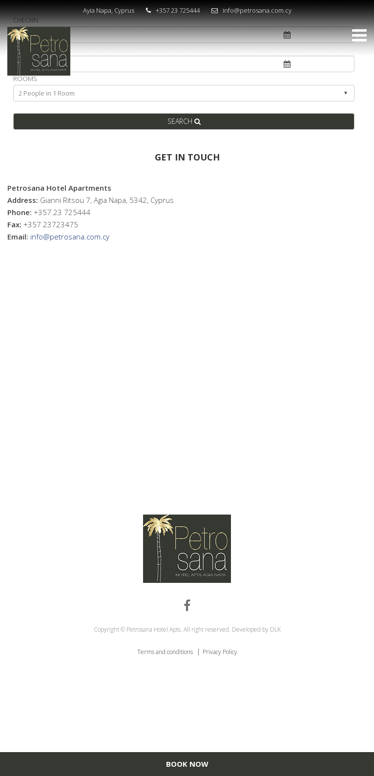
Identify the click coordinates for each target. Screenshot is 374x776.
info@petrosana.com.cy (257, 10)
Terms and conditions (165, 652)
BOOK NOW (187, 764)
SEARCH (184, 121)
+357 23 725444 (178, 10)
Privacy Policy (220, 652)
